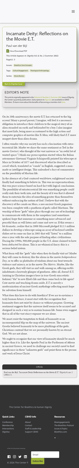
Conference (7, 422)
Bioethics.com (60, 432)
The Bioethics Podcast (64, 425)
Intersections (8, 428)
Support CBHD (31, 432)
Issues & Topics (60, 428)
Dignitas (6, 432)
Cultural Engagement (20, 70)
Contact (28, 425)
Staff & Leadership (33, 428)
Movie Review (19, 76)
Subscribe (38, 461)
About (28, 422)
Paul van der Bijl (16, 46)
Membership (8, 425)
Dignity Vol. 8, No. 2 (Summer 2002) (42, 56)
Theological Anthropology (39, 70)
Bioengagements (62, 422)
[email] (45, 454)
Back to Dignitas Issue (13, 84)
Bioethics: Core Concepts (23, 65)
